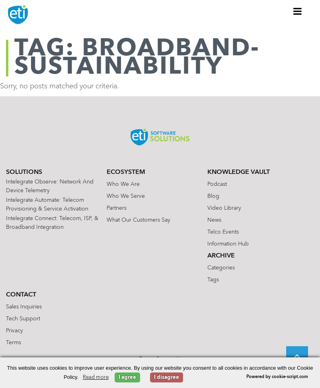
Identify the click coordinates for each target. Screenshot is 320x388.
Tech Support (23, 319)
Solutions (24, 172)
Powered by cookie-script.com (277, 377)
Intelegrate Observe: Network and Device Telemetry (50, 186)
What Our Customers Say (138, 220)
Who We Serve (126, 196)
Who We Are (123, 184)
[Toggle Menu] (297, 11)
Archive (221, 256)
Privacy (14, 330)
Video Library (224, 208)
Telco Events (223, 232)
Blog (213, 196)
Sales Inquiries (24, 307)
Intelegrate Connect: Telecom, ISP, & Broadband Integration (52, 223)
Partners (117, 208)
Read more (96, 377)
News (214, 220)
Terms (13, 342)
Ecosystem (126, 172)
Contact (21, 295)
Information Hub (228, 244)
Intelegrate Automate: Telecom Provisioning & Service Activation (47, 204)
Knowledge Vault (238, 172)
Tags (213, 280)
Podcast (217, 184)
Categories (221, 268)
